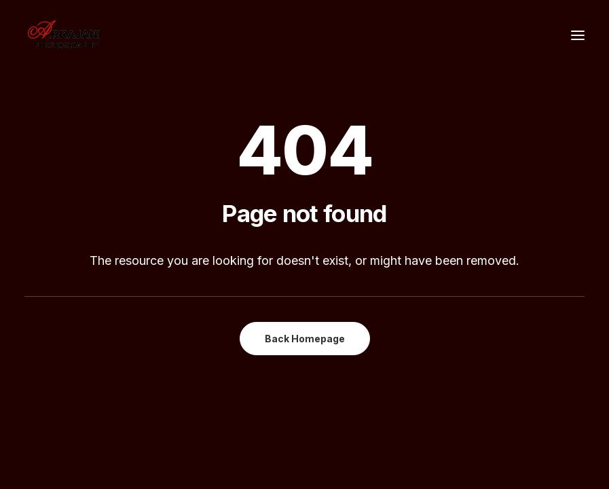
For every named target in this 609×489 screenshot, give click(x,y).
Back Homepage (305, 338)
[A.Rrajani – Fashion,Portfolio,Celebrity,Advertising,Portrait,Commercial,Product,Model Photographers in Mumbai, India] (63, 35)
